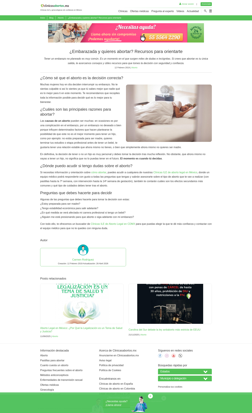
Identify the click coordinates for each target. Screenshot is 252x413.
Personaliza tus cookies (170, 386)
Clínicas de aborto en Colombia (117, 388)
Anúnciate (206, 4)
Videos (180, 11)
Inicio (42, 18)
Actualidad (193, 11)
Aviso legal (105, 360)
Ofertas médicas (139, 11)
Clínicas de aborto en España (116, 383)
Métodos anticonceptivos (54, 375)
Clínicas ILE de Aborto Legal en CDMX (113, 224)
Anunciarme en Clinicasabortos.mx (119, 355)
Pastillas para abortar (52, 360)
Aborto (61, 18)
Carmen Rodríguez (83, 259)
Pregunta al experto (162, 11)
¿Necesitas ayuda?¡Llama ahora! (117, 403)
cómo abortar (98, 172)
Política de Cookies (110, 370)
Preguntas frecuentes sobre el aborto (61, 370)
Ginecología (47, 389)
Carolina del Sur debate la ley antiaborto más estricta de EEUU (164, 329)
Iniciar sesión (186, 4)
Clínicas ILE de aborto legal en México (175, 172)
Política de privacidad (111, 365)
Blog (51, 18)
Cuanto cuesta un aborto (54, 365)
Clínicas (123, 11)
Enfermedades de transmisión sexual (61, 380)
